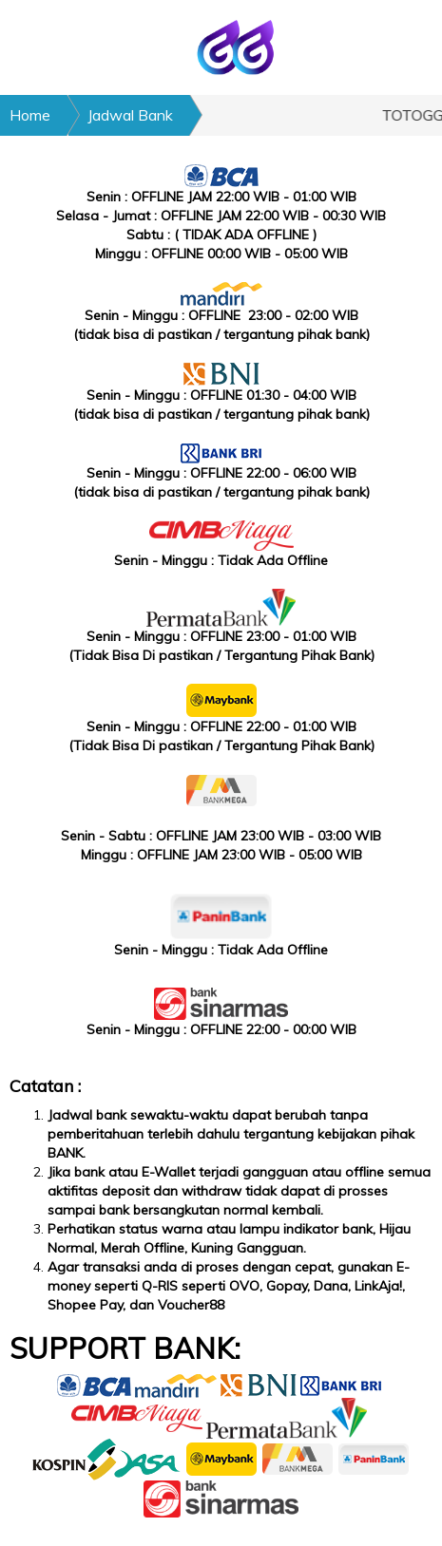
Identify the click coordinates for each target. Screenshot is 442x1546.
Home (30, 114)
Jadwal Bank (130, 114)
